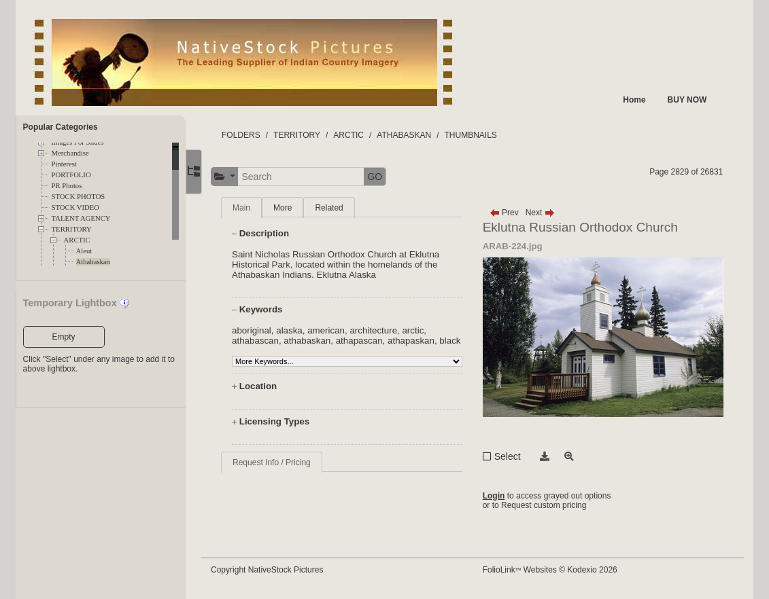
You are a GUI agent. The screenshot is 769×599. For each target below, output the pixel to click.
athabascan (264, 340)
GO (383, 176)
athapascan (367, 340)
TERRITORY (72, 229)
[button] (233, 177)
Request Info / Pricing (280, 472)
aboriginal (260, 330)
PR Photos (67, 185)
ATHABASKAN (413, 135)
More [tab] (291, 208)
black (251, 351)
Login (498, 496)
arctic (421, 330)
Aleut (84, 251)
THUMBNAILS (479, 135)
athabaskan (315, 340)
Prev (508, 212)
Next (544, 212)
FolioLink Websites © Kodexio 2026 (554, 570)
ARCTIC (77, 240)
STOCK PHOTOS (78, 196)
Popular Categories (60, 127)
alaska (298, 330)
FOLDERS (249, 135)
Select (511, 456)
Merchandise (70, 153)
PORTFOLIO (71, 175)
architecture (382, 330)
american (335, 330)
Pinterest (64, 164)
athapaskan (419, 340)
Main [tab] (250, 208)
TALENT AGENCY (81, 218)
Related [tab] (338, 208)
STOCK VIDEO (75, 207)
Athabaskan (93, 262)
